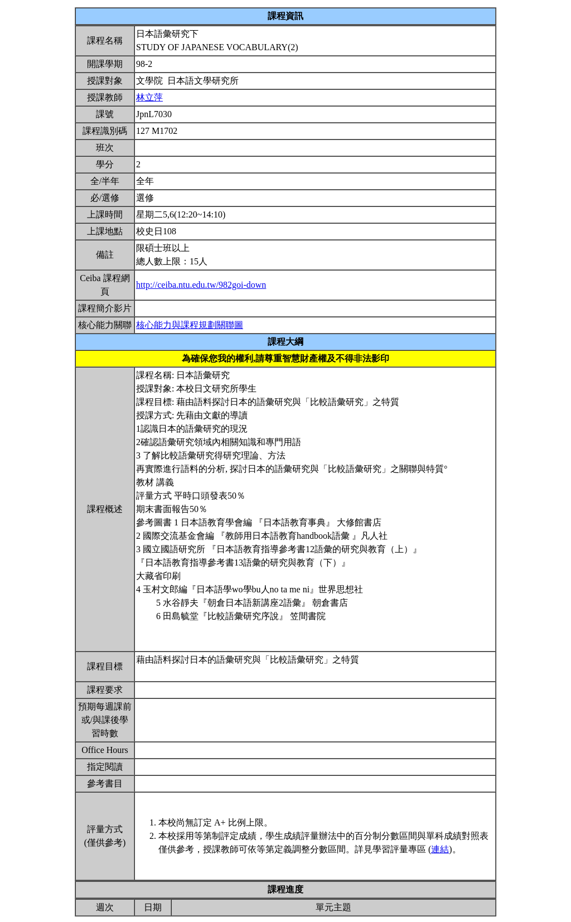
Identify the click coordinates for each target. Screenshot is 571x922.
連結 (440, 849)
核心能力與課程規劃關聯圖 (189, 325)
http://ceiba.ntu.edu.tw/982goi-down (201, 284)
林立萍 (149, 97)
